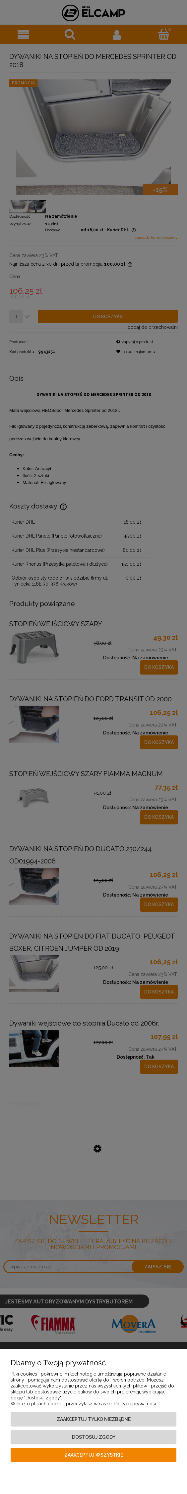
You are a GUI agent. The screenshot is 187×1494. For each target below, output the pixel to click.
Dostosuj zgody (93, 1437)
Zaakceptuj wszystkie (93, 1455)
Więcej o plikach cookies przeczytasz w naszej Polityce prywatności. (85, 1403)
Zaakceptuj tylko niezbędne (94, 1419)
